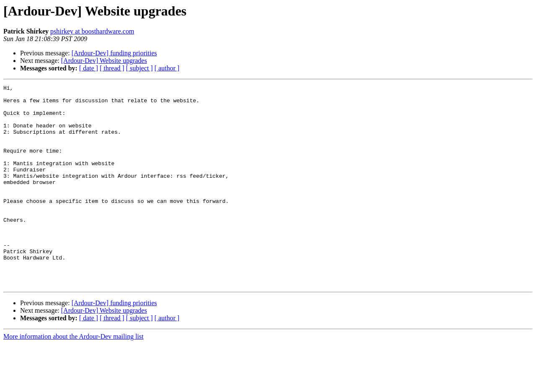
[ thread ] (112, 68)
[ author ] (167, 68)
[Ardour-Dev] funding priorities (114, 53)
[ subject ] (139, 68)
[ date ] (88, 68)
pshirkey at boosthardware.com (92, 31)
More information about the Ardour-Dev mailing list (73, 376)
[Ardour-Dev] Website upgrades (104, 60)
